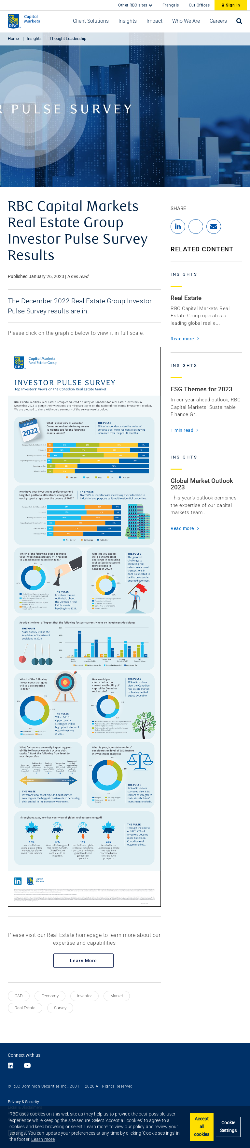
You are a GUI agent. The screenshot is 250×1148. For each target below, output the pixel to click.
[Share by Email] (213, 226)
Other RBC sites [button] (133, 5)
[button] (91, 21)
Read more (182, 338)
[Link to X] (17, 1066)
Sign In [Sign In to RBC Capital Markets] (231, 5)
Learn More (83, 960)
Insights (34, 38)
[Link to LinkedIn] (10, 1066)
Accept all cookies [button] (201, 1126)
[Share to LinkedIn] (178, 226)
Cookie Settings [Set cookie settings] (228, 1126)
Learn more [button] (43, 1139)
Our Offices (199, 5)
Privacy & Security (23, 1102)
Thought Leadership (67, 38)
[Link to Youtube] (27, 1066)
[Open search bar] (239, 21)
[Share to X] (195, 226)
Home (13, 38)
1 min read (182, 430)
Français (170, 5)
